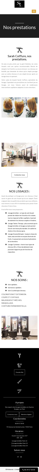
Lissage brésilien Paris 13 (20, 443)
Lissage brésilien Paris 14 (20, 445)
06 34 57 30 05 (28, 470)
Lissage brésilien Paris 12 (19, 441)
